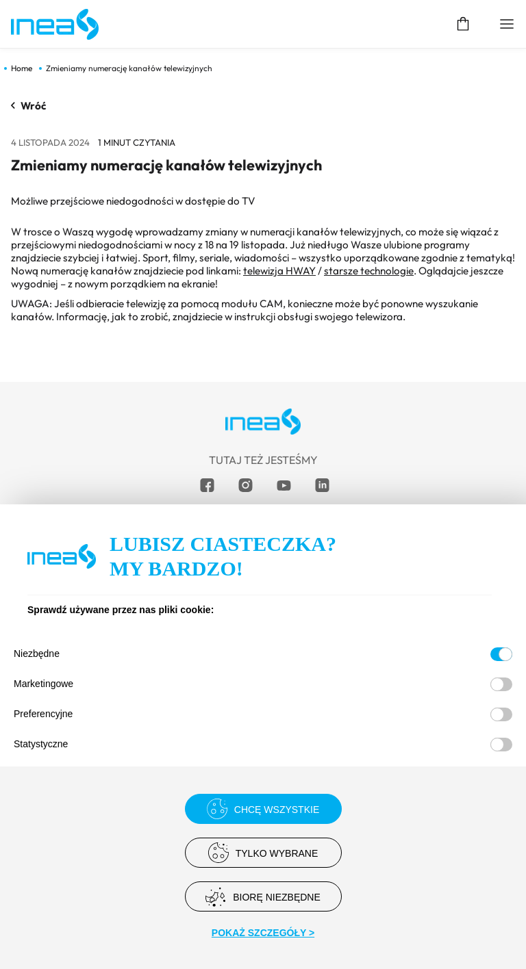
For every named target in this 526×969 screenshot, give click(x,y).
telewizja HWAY (279, 270)
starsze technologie (369, 270)
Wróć (29, 105)
